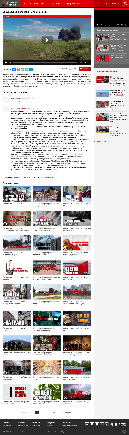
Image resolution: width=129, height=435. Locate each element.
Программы (55, 3)
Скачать (73, 69)
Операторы (21, 423)
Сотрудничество (23, 425)
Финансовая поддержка (69, 425)
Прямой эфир (36, 425)
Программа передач (73, 3)
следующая (68, 413)
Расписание (36, 423)
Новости (27, 3)
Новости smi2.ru (100, 141)
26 (58, 413)
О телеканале (7, 425)
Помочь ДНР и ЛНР (112, 3)
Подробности (40, 3)
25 (54, 413)
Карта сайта (65, 432)
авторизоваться (46, 177)
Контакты (6, 423)
